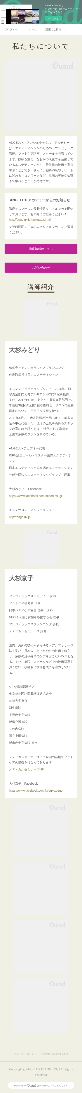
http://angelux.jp (20, 517)
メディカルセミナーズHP (26, 769)
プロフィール (12, 29)
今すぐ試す (53, 18)
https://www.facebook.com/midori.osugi (35, 496)
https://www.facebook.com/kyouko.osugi (36, 790)
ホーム (33, 29)
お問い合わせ (41, 268)
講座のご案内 (53, 29)
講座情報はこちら (41, 249)
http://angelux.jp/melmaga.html (30, 219)
